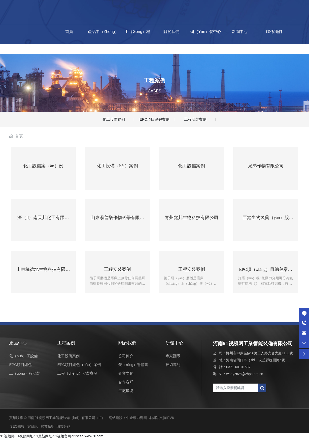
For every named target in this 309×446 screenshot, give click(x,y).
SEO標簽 (17, 433)
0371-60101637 (238, 374)
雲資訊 (32, 433)
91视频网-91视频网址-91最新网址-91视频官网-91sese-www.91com (51, 443)
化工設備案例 (114, 120)
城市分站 (63, 433)
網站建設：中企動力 (124, 425)
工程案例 (155, 80)
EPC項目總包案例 (154, 120)
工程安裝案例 (195, 120)
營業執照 (48, 433)
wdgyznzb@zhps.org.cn (244, 381)
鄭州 (143, 425)
